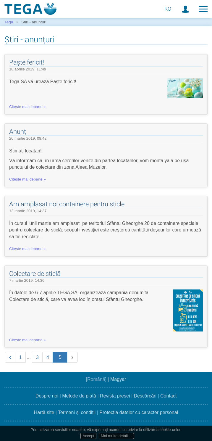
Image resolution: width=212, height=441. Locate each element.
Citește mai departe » (27, 106)
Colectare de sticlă (35, 273)
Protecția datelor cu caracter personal (138, 412)
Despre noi (46, 395)
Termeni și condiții (77, 412)
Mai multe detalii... (116, 436)
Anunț (17, 131)
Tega (8, 22)
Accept (88, 436)
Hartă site (44, 412)
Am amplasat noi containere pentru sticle (66, 204)
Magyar (118, 379)
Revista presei (115, 395)
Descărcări (145, 395)
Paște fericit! (26, 62)
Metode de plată (79, 395)
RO (167, 9)
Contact (168, 395)
